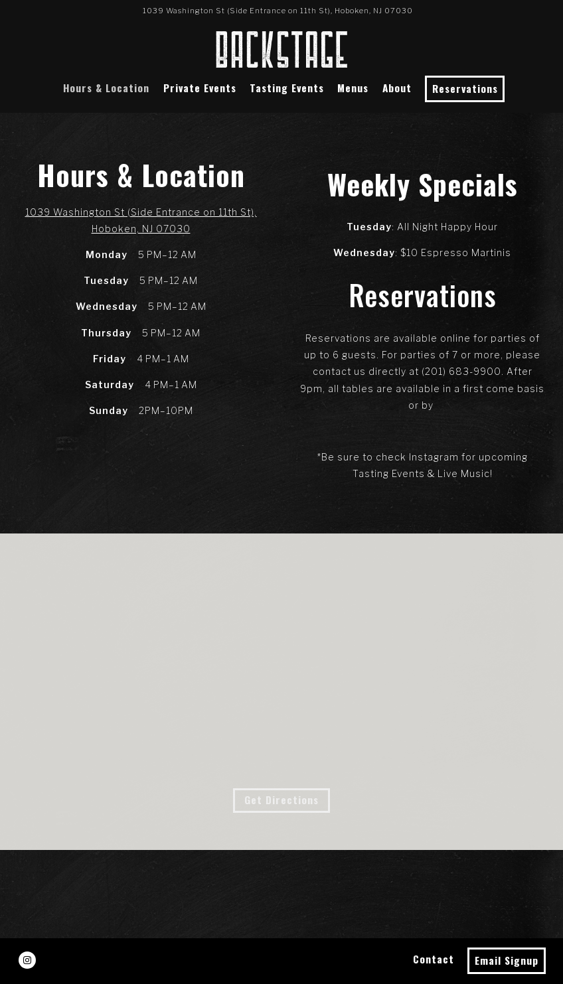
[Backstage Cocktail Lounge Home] (281, 48)
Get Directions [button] (281, 799)
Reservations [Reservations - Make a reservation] (465, 88)
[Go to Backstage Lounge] (278, 10)
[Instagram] (27, 960)
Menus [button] (352, 87)
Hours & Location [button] (106, 87)
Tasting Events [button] (287, 87)
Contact (433, 958)
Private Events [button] (199, 87)
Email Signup (506, 960)
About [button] (397, 87)
